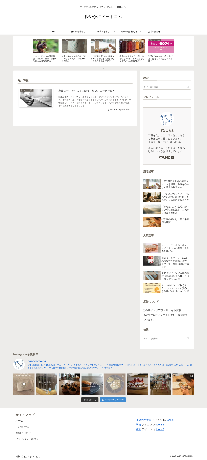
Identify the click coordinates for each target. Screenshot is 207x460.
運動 (138, 429)
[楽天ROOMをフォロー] (165, 157)
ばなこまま (167, 130)
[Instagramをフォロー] (161, 157)
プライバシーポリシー (28, 439)
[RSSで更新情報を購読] (172, 157)
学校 (138, 424)
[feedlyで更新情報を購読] (168, 157)
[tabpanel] (45, 50)
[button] (187, 87)
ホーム (19, 420)
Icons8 (170, 420)
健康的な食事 (143, 420)
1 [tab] (103, 68)
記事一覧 (23, 426)
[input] (167, 87)
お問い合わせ (23, 433)
